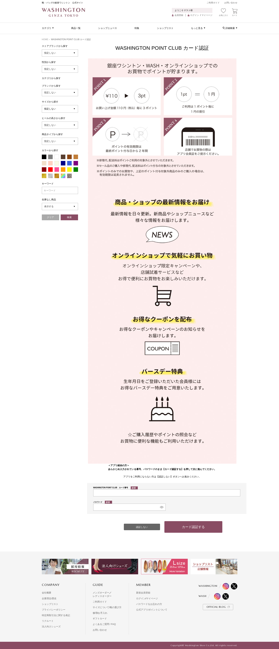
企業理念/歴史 (49, 598)
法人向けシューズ (51, 626)
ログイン (194, 15)
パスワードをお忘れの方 (149, 604)
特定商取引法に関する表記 (56, 615)
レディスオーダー (102, 596)
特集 (137, 28)
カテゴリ (46, 28)
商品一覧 (76, 28)
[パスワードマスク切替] (161, 507)
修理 (95, 613)
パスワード (102, 502)
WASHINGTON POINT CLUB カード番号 (115, 488)
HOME (45, 39)
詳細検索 (230, 28)
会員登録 (179, 15)
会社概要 (46, 592)
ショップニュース (107, 28)
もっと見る (197, 28)
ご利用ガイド (213, 2)
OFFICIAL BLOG (216, 606)
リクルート (48, 621)
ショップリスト (165, 28)
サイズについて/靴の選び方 (107, 607)
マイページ (207, 15)
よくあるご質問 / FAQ (104, 624)
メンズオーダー (101, 592)
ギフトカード (100, 618)
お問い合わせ (230, 2)
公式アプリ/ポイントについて (151, 609)
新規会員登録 (143, 592)
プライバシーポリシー (53, 609)
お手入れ (102, 613)
